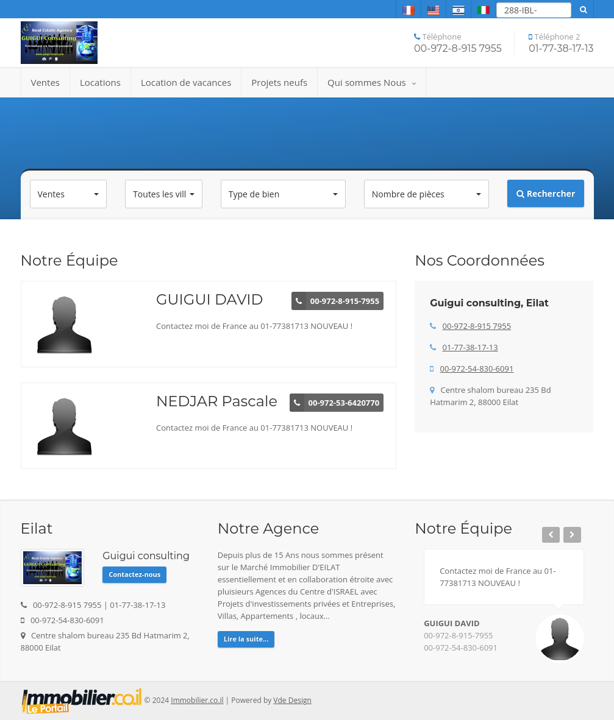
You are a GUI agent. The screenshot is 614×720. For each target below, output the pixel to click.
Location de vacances (186, 82)
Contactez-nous (134, 574)
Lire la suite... (246, 638)
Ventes (45, 82)
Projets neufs (279, 82)
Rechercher (545, 193)
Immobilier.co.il (197, 700)
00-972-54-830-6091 (477, 368)
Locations (100, 82)
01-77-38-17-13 (470, 347)
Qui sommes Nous (371, 82)
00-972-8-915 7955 (477, 325)
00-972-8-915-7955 (458, 635)
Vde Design (292, 700)
